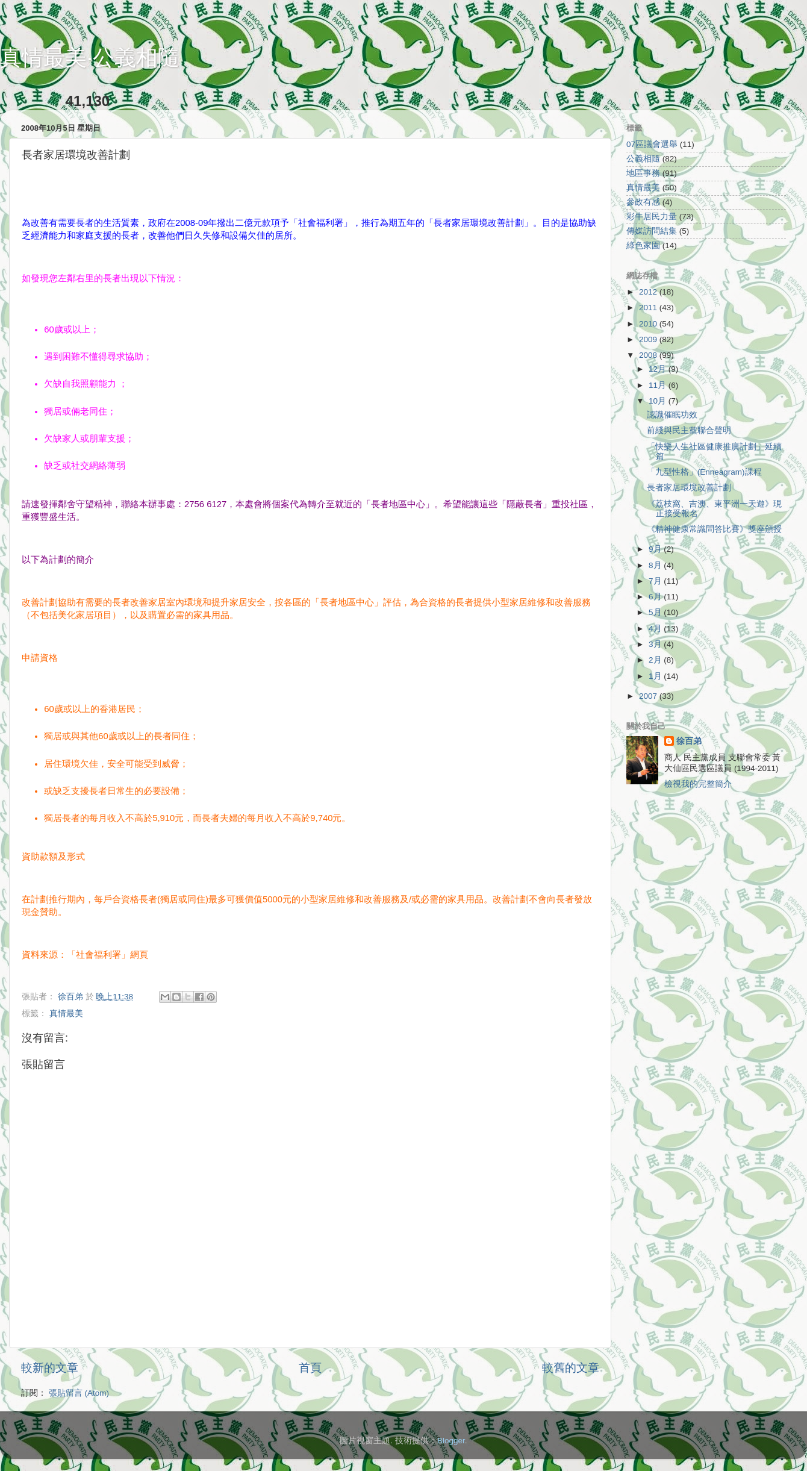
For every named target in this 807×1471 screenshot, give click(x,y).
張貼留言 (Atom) (79, 1393)
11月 (658, 385)
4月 (656, 628)
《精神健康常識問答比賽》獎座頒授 (714, 529)
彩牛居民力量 (651, 216)
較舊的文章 (570, 1367)
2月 (656, 659)
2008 (649, 355)
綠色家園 (643, 245)
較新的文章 (49, 1367)
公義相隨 (643, 158)
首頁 (310, 1367)
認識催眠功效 (672, 414)
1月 (656, 676)
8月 (656, 565)
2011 (649, 307)
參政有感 (643, 202)
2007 (649, 696)
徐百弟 (689, 741)
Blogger (451, 1440)
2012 (649, 291)
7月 (656, 581)
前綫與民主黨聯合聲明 (689, 430)
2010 (649, 323)
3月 (656, 644)
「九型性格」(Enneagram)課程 (704, 471)
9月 (656, 549)
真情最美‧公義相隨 (89, 57)
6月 (656, 596)
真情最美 (66, 1013)
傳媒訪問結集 (651, 231)
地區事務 (643, 173)
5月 (656, 612)
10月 (658, 400)
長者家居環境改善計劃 (689, 487)
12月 (658, 368)
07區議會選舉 (652, 144)
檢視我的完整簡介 (698, 784)
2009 (649, 339)
